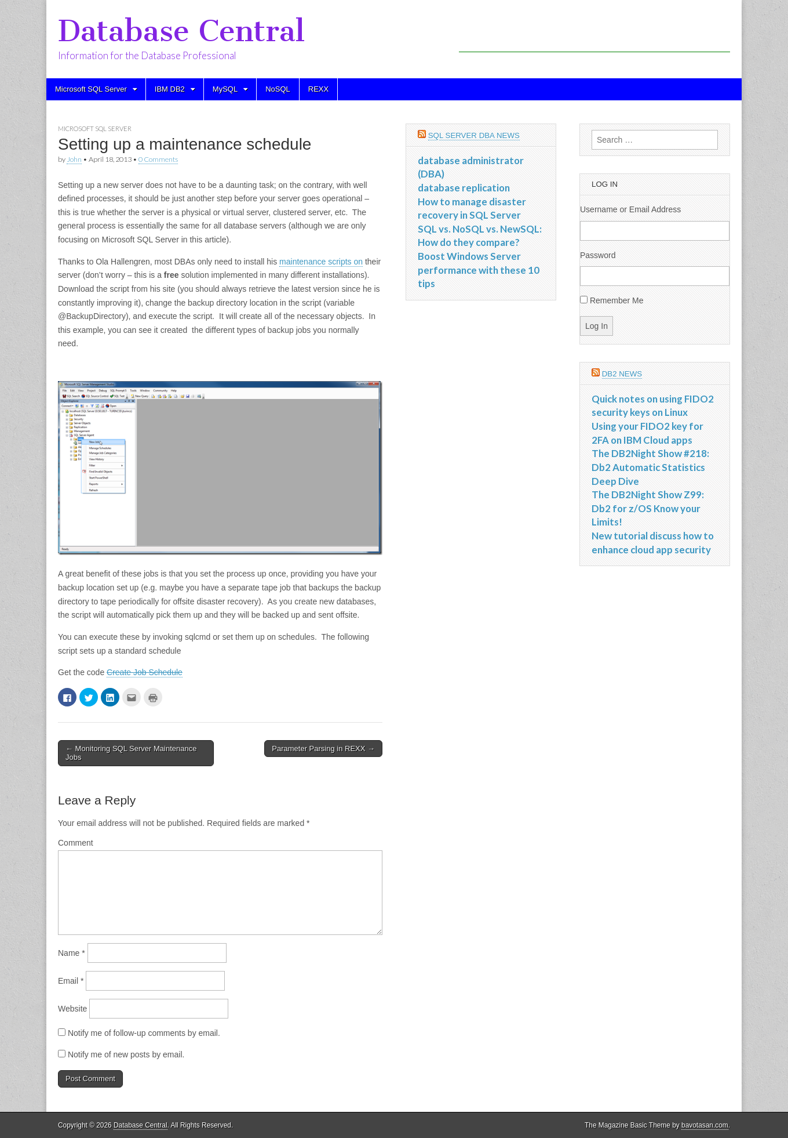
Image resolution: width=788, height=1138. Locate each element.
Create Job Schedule (145, 672)
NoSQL (277, 89)
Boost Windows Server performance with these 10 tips (478, 269)
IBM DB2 (170, 89)
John (74, 159)
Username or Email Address (630, 209)
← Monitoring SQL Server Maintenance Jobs (130, 753)
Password (597, 255)
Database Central (181, 31)
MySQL (225, 89)
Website (72, 1008)
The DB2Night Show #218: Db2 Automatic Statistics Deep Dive (650, 467)
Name (71, 953)
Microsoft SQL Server (91, 89)
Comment (75, 842)
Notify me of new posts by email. (126, 1054)
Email (70, 980)
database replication (464, 188)
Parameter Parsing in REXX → (323, 748)
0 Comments (158, 159)
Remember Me (617, 300)
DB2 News (622, 373)
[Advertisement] (594, 34)
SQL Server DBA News (474, 135)
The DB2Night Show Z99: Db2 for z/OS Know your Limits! (648, 508)
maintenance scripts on (321, 261)
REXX (318, 89)
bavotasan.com (704, 1125)
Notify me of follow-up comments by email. (144, 1033)
